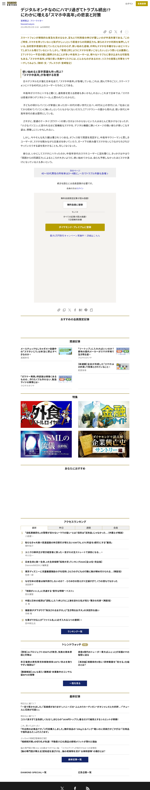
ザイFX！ (66, 766)
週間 (88, 466)
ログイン (129, 4)
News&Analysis (27, 24)
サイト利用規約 (17, 756)
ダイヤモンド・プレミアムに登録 (75, 227)
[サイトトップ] (11, 4)
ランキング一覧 (75, 570)
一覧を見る (75, 622)
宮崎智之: (32, 21)
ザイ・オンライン (69, 761)
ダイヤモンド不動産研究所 (74, 771)
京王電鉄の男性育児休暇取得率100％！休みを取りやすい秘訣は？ (46, 602)
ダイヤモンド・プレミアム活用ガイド (25, 751)
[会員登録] (142, 3)
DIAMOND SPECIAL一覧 (33, 711)
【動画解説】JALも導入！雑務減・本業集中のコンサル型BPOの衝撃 (46, 612)
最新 (34, 466)
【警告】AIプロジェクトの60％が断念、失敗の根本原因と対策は (46, 592)
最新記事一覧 (75, 698)
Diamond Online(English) (74, 741)
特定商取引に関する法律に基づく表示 (27, 761)
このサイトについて (19, 741)
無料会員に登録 (75, 204)
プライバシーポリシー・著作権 (23, 766)
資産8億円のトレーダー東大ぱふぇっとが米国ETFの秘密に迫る (103, 592)
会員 (116, 466)
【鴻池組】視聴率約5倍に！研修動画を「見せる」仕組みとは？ (103, 602)
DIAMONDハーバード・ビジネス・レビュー (80, 751)
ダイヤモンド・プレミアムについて (25, 746)
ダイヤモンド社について (128, 735)
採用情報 (121, 751)
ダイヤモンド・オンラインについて (26, 735)
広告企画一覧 (85, 711)
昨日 (61, 466)
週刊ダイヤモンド (70, 746)
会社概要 (121, 746)
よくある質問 (16, 771)
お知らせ (121, 756)
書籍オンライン (69, 756)
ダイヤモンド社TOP (125, 741)
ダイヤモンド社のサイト (73, 735)
